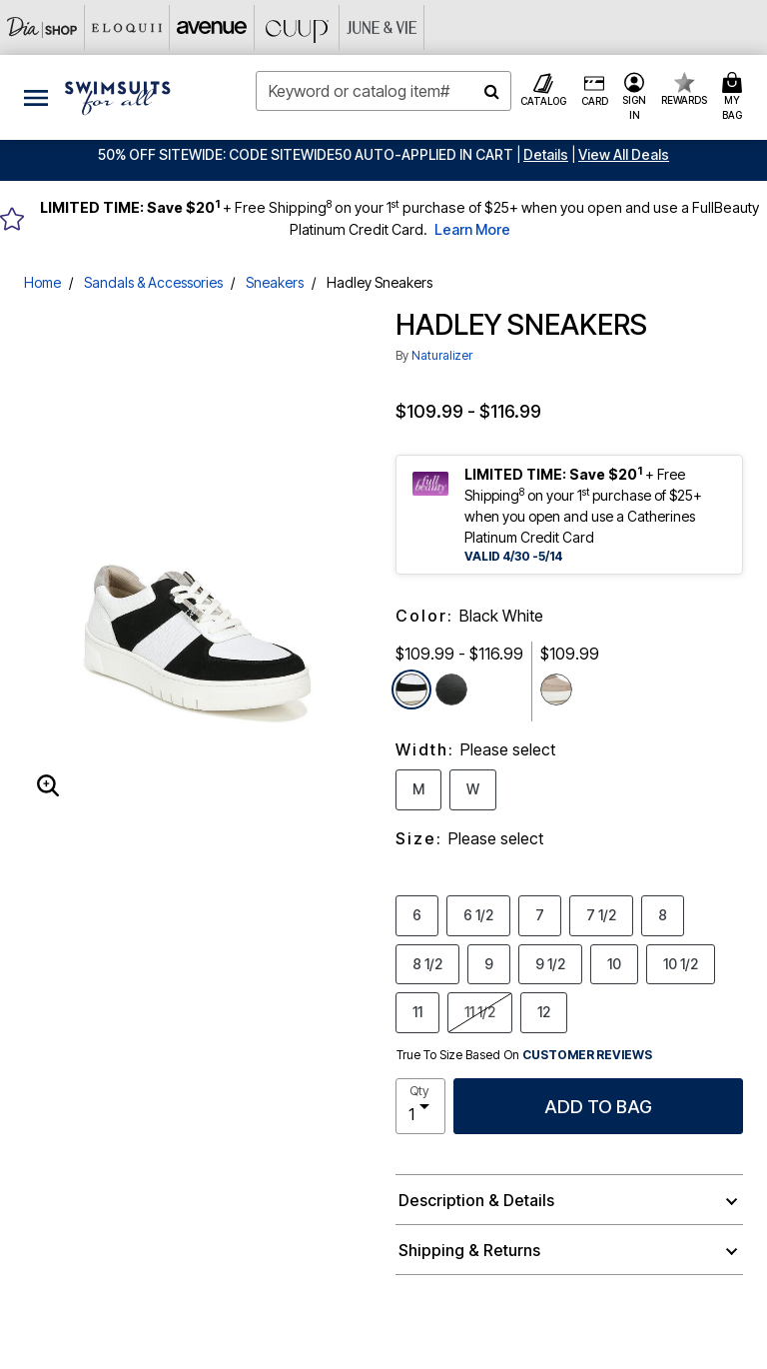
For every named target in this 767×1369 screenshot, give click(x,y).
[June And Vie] (382, 27)
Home (42, 282)
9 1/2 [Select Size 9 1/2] (550, 963)
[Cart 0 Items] (735, 97)
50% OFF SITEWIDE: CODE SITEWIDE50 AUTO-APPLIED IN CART (305, 154)
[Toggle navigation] (36, 97)
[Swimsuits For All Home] (118, 96)
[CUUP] (297, 27)
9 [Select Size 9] (488, 963)
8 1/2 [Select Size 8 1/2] (427, 963)
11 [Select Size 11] (417, 1011)
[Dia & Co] (42, 27)
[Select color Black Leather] (451, 689)
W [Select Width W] (472, 788)
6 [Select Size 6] (416, 914)
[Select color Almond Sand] (556, 689)
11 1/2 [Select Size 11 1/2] (479, 1011)
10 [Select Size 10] (614, 963)
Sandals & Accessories (153, 282)
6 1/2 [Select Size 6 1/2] (478, 914)
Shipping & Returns (469, 1250)
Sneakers (275, 282)
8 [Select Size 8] (662, 914)
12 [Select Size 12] (543, 1011)
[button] (545, 154)
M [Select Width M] (418, 788)
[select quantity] (420, 1106)
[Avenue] (212, 27)
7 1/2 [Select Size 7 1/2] (601, 914)
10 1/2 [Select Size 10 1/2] (680, 963)
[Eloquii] (127, 27)
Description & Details (476, 1200)
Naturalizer (441, 355)
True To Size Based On (524, 1055)
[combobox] (383, 91)
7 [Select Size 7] (539, 914)
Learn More (472, 229)
